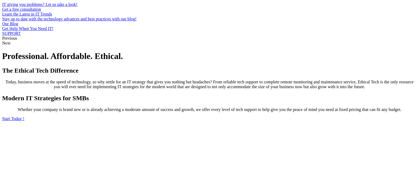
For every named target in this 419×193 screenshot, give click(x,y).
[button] (13, 118)
